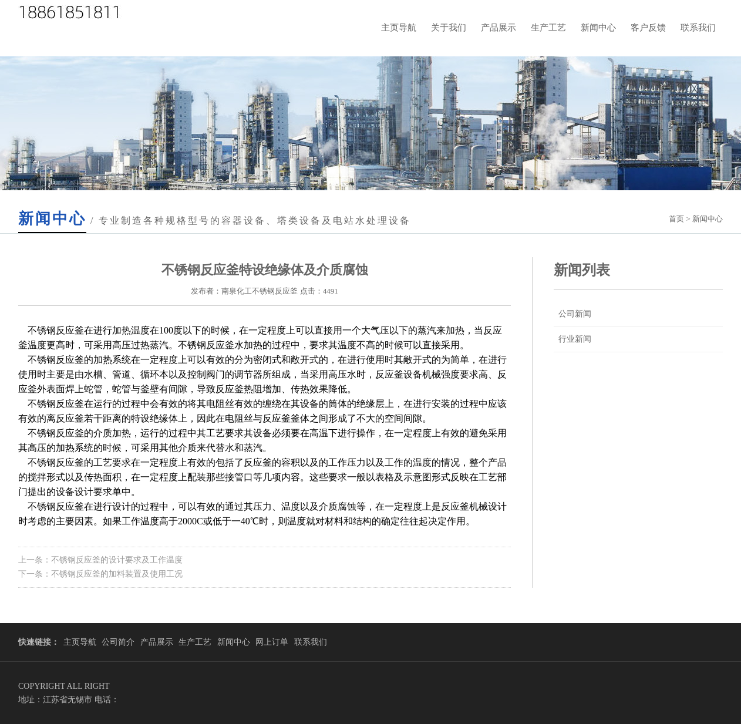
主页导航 (398, 27)
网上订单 (271, 642)
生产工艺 (548, 27)
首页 (676, 218)
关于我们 (448, 27)
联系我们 (698, 27)
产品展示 (498, 27)
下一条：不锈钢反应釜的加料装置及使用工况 (100, 574)
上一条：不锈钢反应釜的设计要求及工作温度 (100, 559)
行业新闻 (574, 339)
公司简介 (118, 642)
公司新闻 (574, 313)
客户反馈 (648, 27)
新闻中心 (598, 27)
